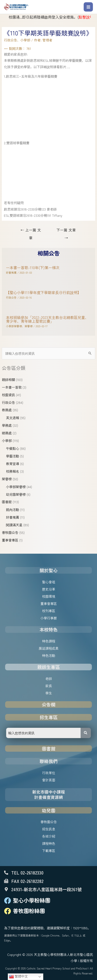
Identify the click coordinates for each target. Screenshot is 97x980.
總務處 (7, 432)
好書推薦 (12, 517)
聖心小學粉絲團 (31, 900)
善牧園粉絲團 (29, 911)
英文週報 (12, 417)
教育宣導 (12, 463)
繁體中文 (18, 976)
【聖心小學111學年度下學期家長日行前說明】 (43, 292)
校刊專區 (48, 610)
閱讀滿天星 (14, 524)
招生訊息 (48, 828)
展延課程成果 (48, 648)
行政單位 (48, 772)
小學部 (7, 440)
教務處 (7, 409)
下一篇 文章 (66, 230)
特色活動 (48, 655)
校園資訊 (8, 394)
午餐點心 (12, 448)
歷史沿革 (48, 589)
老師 (48, 678)
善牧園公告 (10, 532)
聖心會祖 (48, 581)
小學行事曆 (48, 617)
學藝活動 (12, 456)
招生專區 (49, 717)
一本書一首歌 (12, 387)
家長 (48, 685)
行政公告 (8, 402)
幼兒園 (48, 810)
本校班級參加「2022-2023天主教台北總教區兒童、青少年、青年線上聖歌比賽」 (47, 319)
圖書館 (7, 501)
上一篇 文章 (31, 230)
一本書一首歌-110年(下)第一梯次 (32, 267)
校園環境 (48, 596)
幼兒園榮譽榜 (16, 494)
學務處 (7, 425)
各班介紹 (48, 836)
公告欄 (48, 704)
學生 (48, 692)
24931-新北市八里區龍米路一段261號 (46, 889)
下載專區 (48, 850)
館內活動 (12, 509)
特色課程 (48, 641)
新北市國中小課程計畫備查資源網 (48, 794)
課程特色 (48, 843)
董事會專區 (10, 540)
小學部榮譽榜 (16, 486)
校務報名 (12, 471)
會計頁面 (48, 779)
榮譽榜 (7, 478)
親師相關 (8, 379)
